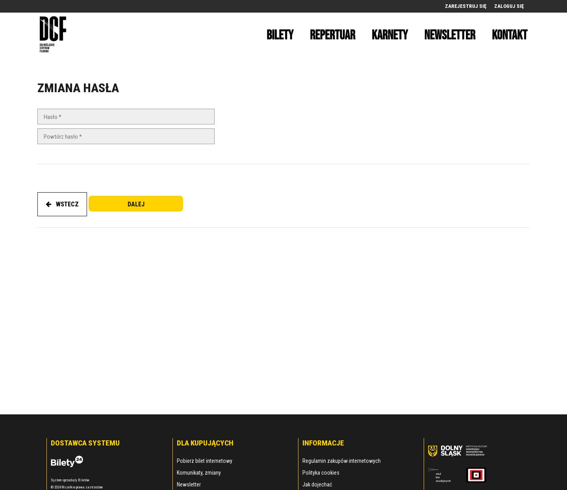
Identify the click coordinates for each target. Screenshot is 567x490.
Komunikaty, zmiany (199, 473)
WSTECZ (62, 204)
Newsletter (189, 484)
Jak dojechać (317, 484)
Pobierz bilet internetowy (204, 461)
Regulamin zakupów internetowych (341, 461)
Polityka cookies (320, 473)
